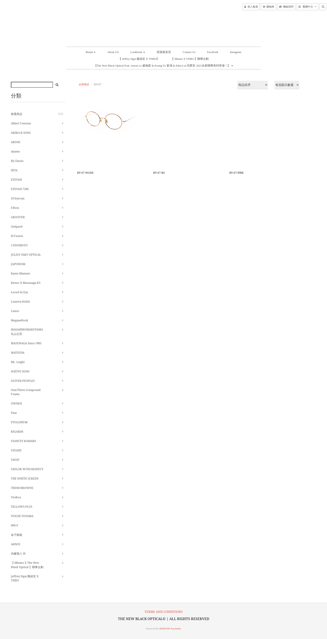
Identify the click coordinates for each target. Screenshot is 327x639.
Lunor (15, 311)
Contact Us (189, 52)
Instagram (235, 52)
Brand (90, 52)
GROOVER (18, 217)
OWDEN (16, 403)
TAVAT (15, 459)
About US (113, 52)
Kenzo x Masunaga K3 (25, 282)
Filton (15, 207)
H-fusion (17, 236)
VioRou (16, 497)
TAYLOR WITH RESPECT (27, 469)
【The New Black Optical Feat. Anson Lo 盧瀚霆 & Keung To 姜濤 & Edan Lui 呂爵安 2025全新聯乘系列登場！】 (163, 65)
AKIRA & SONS (21, 132)
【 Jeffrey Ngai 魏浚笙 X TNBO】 (138, 58)
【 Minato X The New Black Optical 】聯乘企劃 (27, 565)
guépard (16, 226)
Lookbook (138, 52)
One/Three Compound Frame (26, 392)
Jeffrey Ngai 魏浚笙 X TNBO (25, 578)
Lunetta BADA (20, 301)
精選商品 (16, 114)
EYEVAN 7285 (20, 189)
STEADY (16, 450)
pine (14, 413)
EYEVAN (16, 179)
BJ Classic (17, 161)
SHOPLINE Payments (170, 628)
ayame (15, 151)
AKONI (15, 142)
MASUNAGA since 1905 (26, 343)
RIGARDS (17, 431)
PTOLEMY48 (19, 422)
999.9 (14, 525)
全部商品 (83, 84)
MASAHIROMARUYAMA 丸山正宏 (27, 332)
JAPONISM (18, 264)
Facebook (212, 52)
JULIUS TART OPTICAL (26, 254)
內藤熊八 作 (18, 553)
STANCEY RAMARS (23, 441)
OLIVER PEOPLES (23, 380)
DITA (14, 170)
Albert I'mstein (21, 123)
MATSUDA (17, 352)
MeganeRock (19, 320)
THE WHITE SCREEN (25, 478)
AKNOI (15, 544)
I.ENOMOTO (19, 245)
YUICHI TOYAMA (22, 516)
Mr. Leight (18, 362)
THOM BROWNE (22, 488)
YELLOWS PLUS (21, 506)
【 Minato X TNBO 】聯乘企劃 (190, 58)
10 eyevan (17, 198)
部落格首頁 (164, 52)
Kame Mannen (20, 273)
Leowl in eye (19, 292)
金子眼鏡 (16, 534)
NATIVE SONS (20, 371)
